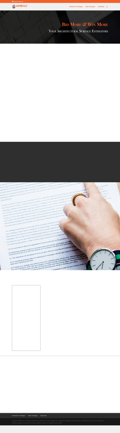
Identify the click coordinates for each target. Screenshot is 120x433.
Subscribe (101, 6)
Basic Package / (91, 6)
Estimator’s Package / (76, 6)
